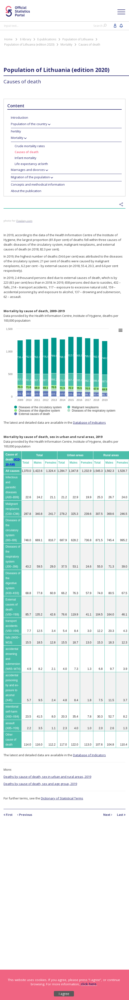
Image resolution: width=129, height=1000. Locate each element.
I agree (64, 993)
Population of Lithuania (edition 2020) (29, 44)
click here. (89, 984)
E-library (25, 39)
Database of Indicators (89, 422)
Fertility (16, 131)
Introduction (19, 117)
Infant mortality (25, 158)
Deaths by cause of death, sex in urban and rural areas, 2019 (47, 777)
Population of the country (29, 124)
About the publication (26, 191)
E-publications (46, 39)
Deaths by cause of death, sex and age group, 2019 (40, 784)
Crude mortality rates (30, 146)
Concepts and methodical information (38, 184)
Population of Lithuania (77, 39)
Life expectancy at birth (31, 164)
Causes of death (89, 44)
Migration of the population (30, 177)
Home (8, 39)
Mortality (66, 44)
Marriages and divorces (28, 170)
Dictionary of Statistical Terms (62, 798)
